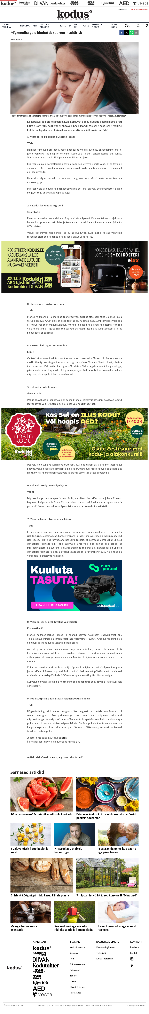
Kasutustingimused (105, 947)
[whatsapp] (131, 32)
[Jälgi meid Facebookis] (147, 26)
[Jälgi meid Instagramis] (142, 26)
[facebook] (121, 32)
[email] (136, 32)
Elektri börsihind (104, 958)
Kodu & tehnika (6, 25)
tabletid (73, 757)
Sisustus (25, 25)
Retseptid (65, 25)
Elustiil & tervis (97, 25)
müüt (81, 757)
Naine (86, 25)
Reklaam (134, 947)
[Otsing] (138, 26)
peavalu (53, 757)
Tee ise (75, 25)
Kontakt (134, 952)
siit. (65, 737)
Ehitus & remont (44, 25)
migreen (63, 757)
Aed (35, 25)
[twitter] (126, 32)
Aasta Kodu (114, 25)
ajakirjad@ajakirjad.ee (74, 1005)
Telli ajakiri (122, 9)
